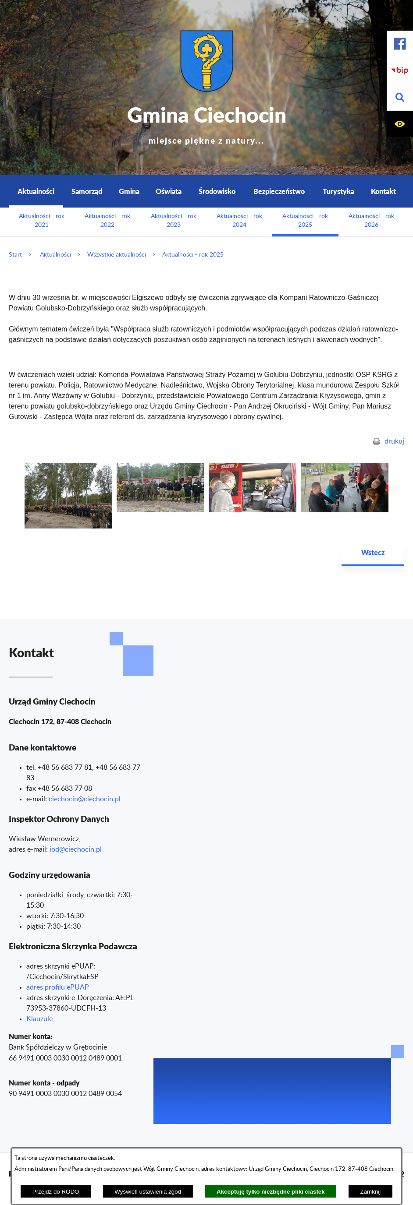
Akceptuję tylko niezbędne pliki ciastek (271, 1191)
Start (15, 254)
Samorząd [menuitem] (86, 191)
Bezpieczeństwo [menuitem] (279, 191)
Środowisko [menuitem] (217, 191)
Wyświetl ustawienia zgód (147, 1191)
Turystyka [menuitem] (338, 191)
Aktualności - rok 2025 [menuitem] (305, 220)
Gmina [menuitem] (129, 191)
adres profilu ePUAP (57, 987)
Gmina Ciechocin (206, 122)
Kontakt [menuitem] (383, 191)
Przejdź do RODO (55, 1191)
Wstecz (373, 552)
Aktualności (55, 254)
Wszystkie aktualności (116, 254)
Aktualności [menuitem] (36, 191)
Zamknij (370, 1191)
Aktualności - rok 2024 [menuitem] (239, 220)
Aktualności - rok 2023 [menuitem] (173, 220)
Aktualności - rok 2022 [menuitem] (107, 220)
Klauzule (39, 1018)
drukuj (394, 441)
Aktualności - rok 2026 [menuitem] (371, 220)
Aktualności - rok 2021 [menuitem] (41, 220)
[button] (400, 97)
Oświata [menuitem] (169, 191)
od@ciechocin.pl (76, 849)
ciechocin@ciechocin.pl (85, 799)
